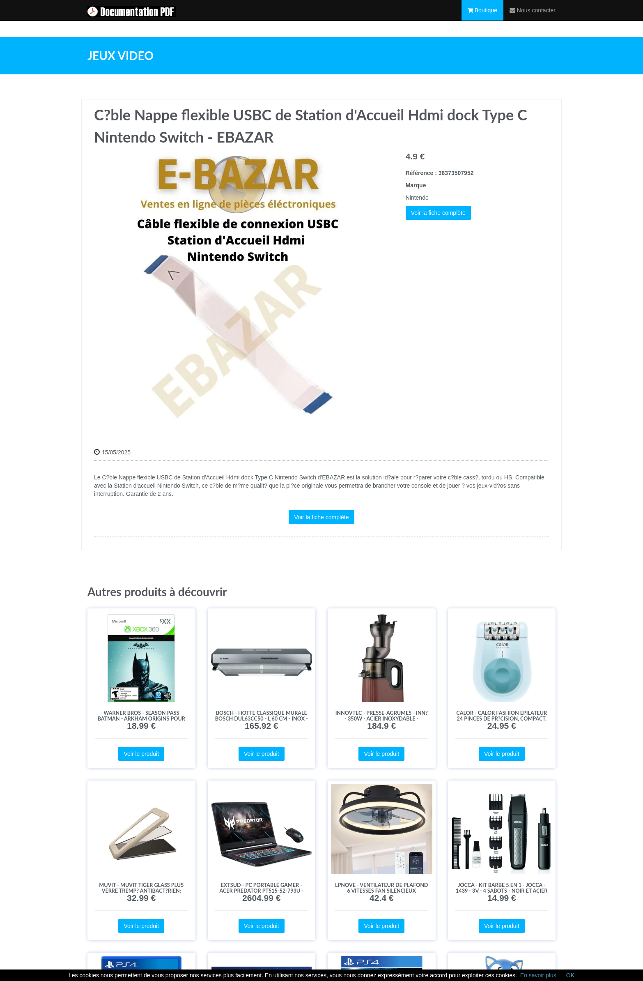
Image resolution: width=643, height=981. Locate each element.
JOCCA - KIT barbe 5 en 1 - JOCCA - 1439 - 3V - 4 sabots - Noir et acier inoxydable (501, 891)
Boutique (482, 18)
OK (570, 975)
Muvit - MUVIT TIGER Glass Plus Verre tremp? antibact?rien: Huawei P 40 (141, 891)
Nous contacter (533, 18)
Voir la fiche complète (438, 213)
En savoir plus (538, 975)
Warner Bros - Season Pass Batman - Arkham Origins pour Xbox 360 (141, 719)
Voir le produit (141, 754)
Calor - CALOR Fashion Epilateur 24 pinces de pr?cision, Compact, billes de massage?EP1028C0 (501, 719)
